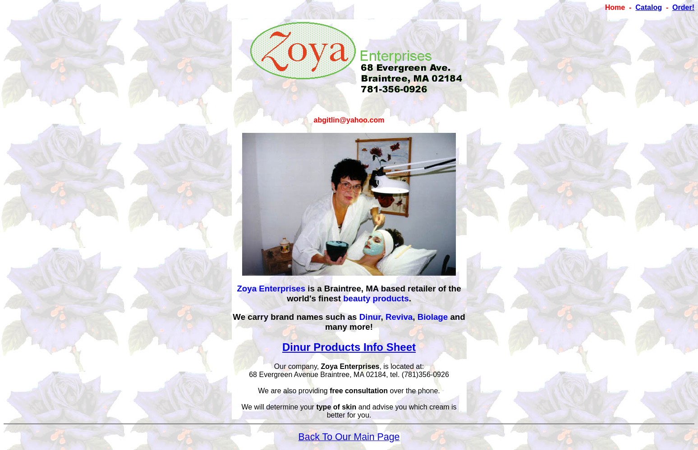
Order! (683, 7)
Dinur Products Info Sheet (349, 347)
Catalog (648, 7)
